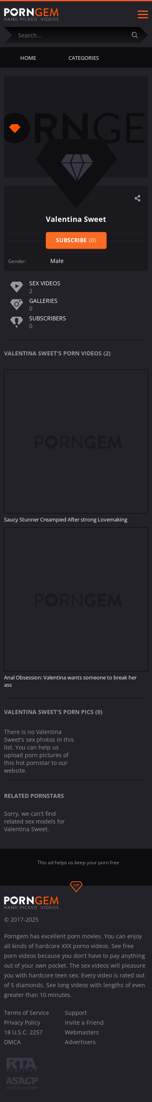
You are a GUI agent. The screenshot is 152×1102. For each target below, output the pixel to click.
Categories (84, 57)
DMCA (12, 1042)
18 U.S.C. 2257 (23, 1032)
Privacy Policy (22, 1022)
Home (28, 57)
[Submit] (138, 34)
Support (76, 1013)
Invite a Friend (84, 1022)
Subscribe (76, 240)
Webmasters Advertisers (82, 1037)
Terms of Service (26, 1013)
